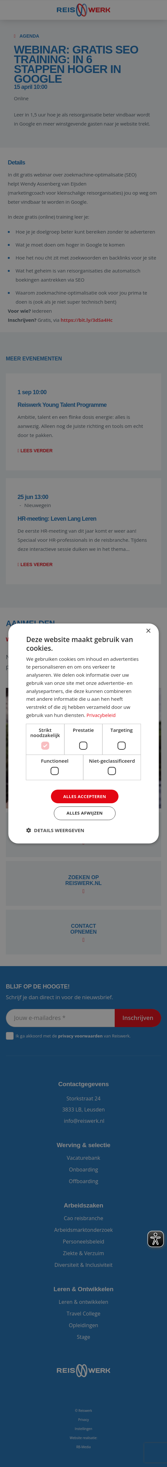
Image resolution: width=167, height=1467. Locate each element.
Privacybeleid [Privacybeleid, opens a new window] (101, 714)
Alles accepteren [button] (85, 796)
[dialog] (83, 733)
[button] (55, 830)
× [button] (148, 630)
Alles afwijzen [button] (85, 813)
